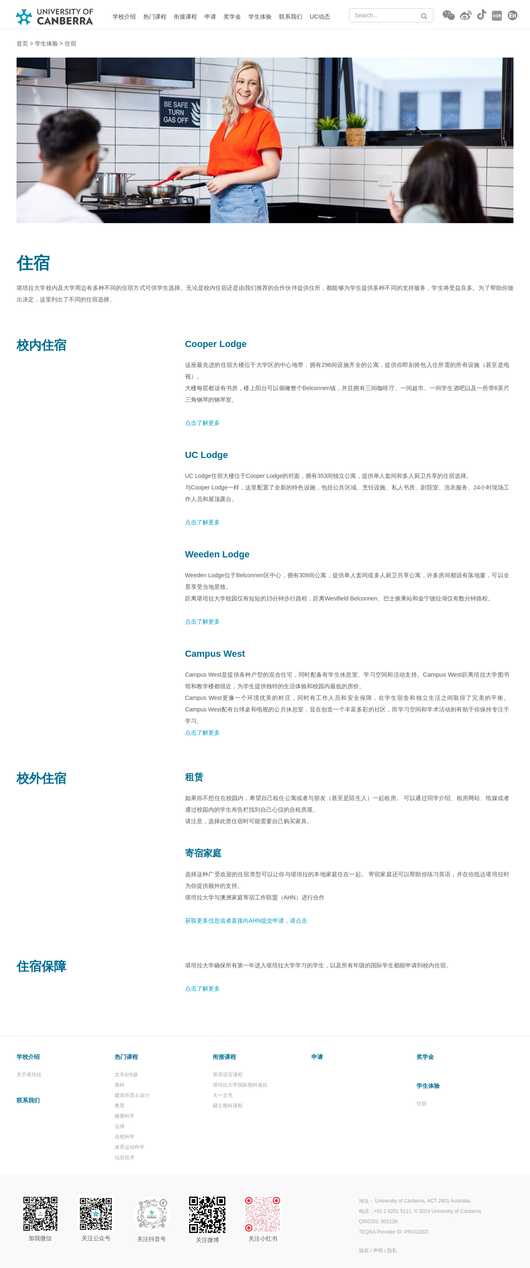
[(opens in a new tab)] (436, 1250)
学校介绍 (124, 16)
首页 (22, 43)
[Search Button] (424, 16)
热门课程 (154, 16)
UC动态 (320, 16)
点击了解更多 (202, 732)
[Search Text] (391, 15)
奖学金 (232, 16)
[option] (265, 140)
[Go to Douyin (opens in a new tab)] (482, 15)
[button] (449, 15)
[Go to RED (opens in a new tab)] (497, 16)
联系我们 (290, 16)
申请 (210, 16)
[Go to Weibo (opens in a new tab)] (466, 16)
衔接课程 (185, 16)
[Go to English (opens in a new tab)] (513, 16)
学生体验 (260, 16)
